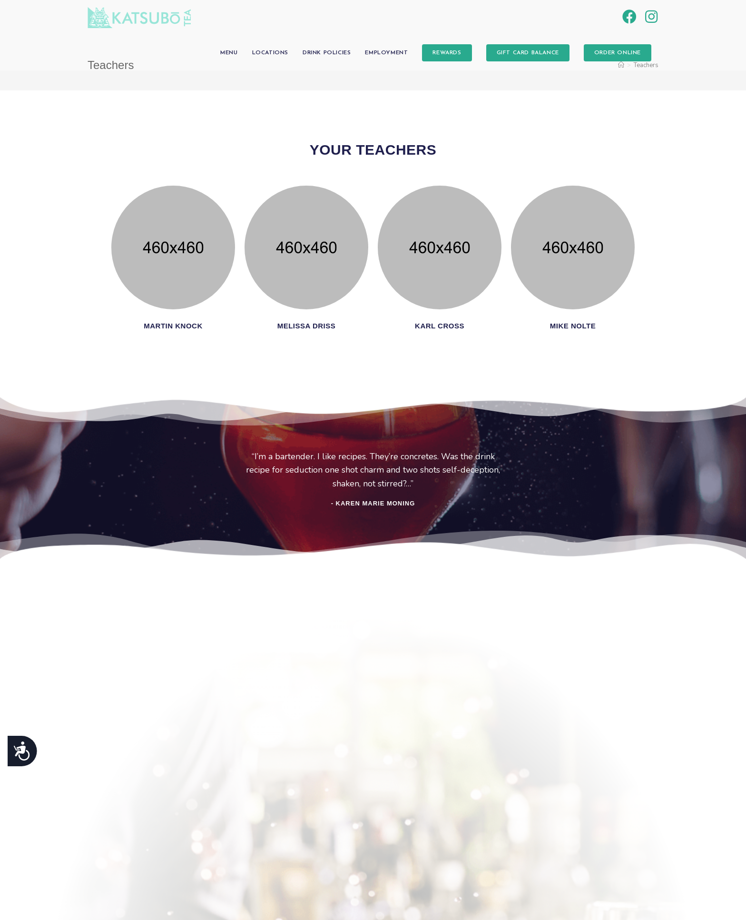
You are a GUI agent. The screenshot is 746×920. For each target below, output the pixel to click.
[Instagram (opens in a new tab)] (651, 17)
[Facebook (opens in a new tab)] (629, 17)
